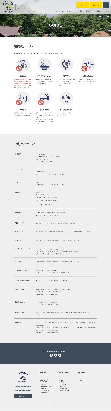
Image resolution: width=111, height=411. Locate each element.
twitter (107, 16)
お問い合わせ (22, 396)
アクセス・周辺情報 (64, 390)
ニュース (54, 11)
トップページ (49, 373)
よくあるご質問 (63, 388)
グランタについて (65, 11)
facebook (104, 16)
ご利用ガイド (98, 11)
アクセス (107, 11)
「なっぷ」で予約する (44, 204)
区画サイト (43, 388)
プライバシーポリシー (84, 383)
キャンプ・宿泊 (76, 11)
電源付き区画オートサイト (47, 386)
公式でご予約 (81, 6)
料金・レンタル (87, 11)
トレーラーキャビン (45, 390)
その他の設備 (44, 392)
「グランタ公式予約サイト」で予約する (49, 200)
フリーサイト (44, 384)
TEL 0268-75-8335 (22, 390)
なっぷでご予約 (95, 6)
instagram (100, 16)
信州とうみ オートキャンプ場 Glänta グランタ (23, 377)
